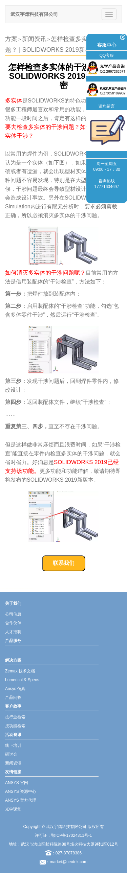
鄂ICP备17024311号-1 (71, 835)
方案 (11, 39)
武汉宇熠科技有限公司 (34, 14)
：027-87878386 (63, 853)
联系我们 (64, 563)
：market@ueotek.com (66, 861)
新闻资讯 (34, 39)
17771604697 (106, 186)
